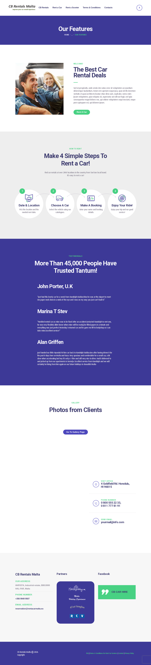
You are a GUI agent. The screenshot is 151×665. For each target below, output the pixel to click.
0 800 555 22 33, (111, 502)
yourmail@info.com (112, 522)
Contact (120, 653)
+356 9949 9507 (22, 599)
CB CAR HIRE (120, 591)
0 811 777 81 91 (110, 505)
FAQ (87, 653)
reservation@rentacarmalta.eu (29, 609)
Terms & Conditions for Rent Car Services (103, 653)
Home (66, 35)
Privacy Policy (129, 653)
